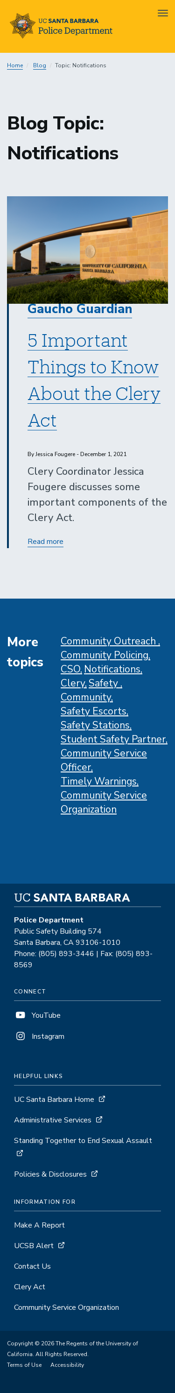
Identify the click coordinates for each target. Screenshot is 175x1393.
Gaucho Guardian (80, 309)
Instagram (39, 1036)
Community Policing (104, 655)
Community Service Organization (66, 1307)
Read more (45, 541)
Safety (104, 683)
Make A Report (39, 1225)
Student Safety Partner (113, 739)
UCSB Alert (34, 1246)
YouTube (37, 1015)
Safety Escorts (93, 711)
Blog (39, 65)
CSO (70, 669)
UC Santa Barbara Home (54, 1099)
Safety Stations (95, 725)
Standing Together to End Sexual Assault (83, 1141)
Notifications (112, 669)
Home (15, 65)
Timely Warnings (99, 781)
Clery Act (29, 1287)
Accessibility (67, 1365)
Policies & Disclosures (50, 1174)
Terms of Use (24, 1365)
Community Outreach (109, 641)
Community (86, 697)
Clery (73, 683)
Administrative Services (52, 1120)
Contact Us (32, 1266)
